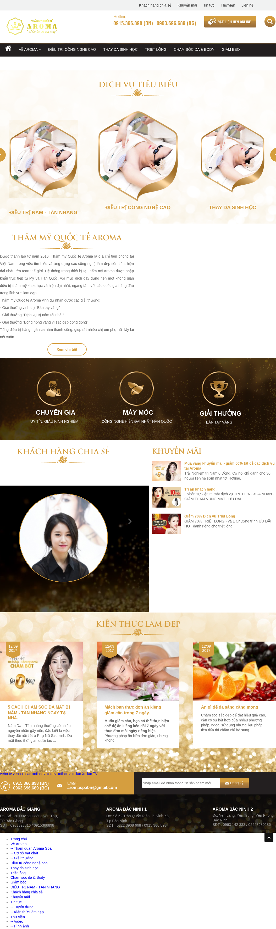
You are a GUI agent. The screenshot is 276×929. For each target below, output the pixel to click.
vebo (17, 774)
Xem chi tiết (67, 349)
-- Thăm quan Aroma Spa (31, 848)
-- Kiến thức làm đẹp (27, 912)
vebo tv (6, 774)
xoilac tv (39, 774)
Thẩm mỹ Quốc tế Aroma (67, 236)
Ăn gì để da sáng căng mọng (229, 707)
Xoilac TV (90, 774)
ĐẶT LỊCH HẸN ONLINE (234, 21)
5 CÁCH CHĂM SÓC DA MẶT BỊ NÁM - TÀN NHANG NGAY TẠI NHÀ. (39, 712)
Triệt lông (156, 49)
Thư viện (228, 5)
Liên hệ (247, 5)
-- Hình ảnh (19, 926)
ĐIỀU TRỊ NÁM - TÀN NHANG (29, 63)
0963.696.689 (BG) (176, 22)
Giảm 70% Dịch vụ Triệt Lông (209, 516)
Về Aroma (30, 49)
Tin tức (208, 5)
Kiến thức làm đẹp (138, 623)
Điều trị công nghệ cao (72, 49)
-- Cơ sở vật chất (24, 853)
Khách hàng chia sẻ (155, 5)
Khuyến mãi (187, 5)
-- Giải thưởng (21, 858)
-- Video (16, 921)
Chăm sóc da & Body (194, 49)
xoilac (26, 774)
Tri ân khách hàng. (200, 489)
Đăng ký (234, 783)
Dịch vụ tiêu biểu (138, 83)
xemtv (51, 774)
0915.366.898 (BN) (133, 22)
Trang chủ (18, 839)
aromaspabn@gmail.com (92, 787)
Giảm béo (231, 49)
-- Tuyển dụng (22, 907)
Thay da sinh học (120, 49)
